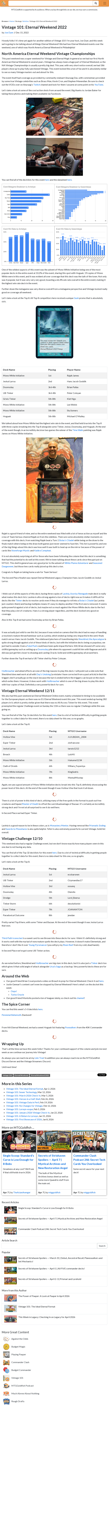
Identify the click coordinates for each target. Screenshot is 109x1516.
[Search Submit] (96, 3)
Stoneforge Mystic (20, 550)
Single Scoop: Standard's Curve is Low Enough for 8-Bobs (18, 1159)
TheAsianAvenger (22, 1192)
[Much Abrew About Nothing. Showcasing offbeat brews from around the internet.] (21, 1393)
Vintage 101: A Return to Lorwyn (22, 1116)
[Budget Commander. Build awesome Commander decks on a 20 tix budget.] (17, 1370)
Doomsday (43, 649)
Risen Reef (68, 945)
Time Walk (77, 430)
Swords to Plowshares (16, 829)
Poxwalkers (70, 1027)
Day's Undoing (43, 674)
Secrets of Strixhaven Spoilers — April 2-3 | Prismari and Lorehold (49, 1279)
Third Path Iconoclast (12, 938)
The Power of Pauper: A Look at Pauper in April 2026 (44, 1296)
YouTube (98, 84)
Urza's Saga (55, 966)
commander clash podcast (89, 1151)
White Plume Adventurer (77, 563)
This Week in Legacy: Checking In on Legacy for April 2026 (46, 1317)
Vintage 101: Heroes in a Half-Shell (23, 1099)
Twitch (36, 84)
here (47, 179)
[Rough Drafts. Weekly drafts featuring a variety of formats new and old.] (13, 1401)
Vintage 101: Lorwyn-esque (19, 1109)
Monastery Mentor (59, 825)
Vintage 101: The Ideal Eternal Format (24, 1088)
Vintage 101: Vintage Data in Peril (22, 1102)
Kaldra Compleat (42, 550)
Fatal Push (32, 645)
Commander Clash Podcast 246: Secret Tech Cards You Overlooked (89, 1159)
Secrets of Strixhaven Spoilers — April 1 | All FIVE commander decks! (51, 1268)
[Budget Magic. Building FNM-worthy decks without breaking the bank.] (14, 1346)
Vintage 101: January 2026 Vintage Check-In (28, 1112)
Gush (76, 298)
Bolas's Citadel (66, 540)
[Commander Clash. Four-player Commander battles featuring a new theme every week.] (16, 1362)
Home (11, 21)
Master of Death (30, 804)
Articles (26, 21)
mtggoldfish (54, 1192)
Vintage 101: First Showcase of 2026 (24, 1119)
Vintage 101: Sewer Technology (21, 1092)
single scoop (19, 1151)
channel (80, 998)
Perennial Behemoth (11, 1015)
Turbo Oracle (17, 994)
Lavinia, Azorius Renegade (75, 593)
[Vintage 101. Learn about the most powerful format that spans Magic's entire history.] (13, 1377)
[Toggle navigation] (104, 3)
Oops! (14, 991)
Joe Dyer (9, 32)
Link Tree (39, 1058)
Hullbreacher (8, 670)
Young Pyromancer (38, 945)
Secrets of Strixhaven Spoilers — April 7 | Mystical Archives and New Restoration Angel (60, 1218)
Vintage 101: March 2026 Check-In (23, 1095)
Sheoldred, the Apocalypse (91, 639)
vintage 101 (7, 1075)
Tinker (18, 600)
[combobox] (49, 3)
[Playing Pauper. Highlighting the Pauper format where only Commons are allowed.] (14, 1354)
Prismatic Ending (97, 825)
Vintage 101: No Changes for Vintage (24, 1105)
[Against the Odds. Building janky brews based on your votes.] (15, 1338)
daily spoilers (54, 1151)
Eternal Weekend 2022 (40, 1075)
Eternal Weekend (21, 1075)
